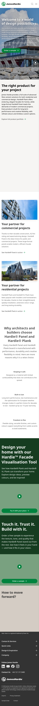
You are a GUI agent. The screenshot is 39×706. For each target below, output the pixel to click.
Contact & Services (19, 641)
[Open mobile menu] (36, 4)
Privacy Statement (15, 696)
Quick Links (19, 646)
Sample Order (5, 701)
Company (19, 655)
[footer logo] (19, 679)
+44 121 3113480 (18, 672)
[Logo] (11, 4)
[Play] (35, 62)
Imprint (4, 696)
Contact (16, 701)
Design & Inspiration (19, 650)
